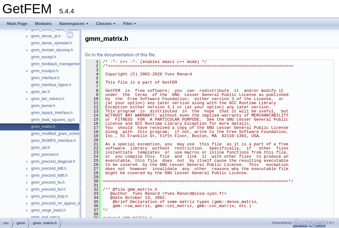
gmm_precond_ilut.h (48, 189)
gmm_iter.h (40, 92)
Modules (43, 23)
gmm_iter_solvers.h (47, 99)
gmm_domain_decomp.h (52, 50)
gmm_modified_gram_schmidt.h (58, 133)
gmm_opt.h (40, 147)
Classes (106, 23)
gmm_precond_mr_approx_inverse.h (62, 203)
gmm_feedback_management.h (58, 64)
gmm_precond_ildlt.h (48, 168)
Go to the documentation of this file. (120, 54)
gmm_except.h (43, 57)
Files (129, 23)
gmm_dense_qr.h (46, 36)
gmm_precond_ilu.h (47, 182)
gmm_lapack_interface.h (52, 113)
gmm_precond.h (45, 154)
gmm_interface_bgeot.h (51, 85)
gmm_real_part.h (45, 217)
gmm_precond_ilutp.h (49, 196)
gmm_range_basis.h (48, 210)
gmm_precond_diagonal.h (53, 161)
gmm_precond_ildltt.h (49, 175)
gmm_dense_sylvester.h (51, 43)
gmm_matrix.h (43, 126)
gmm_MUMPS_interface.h (53, 140)
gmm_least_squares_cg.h (53, 119)
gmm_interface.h (45, 78)
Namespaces (74, 23)
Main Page (17, 23)
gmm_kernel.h (43, 106)
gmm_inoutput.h (44, 71)
